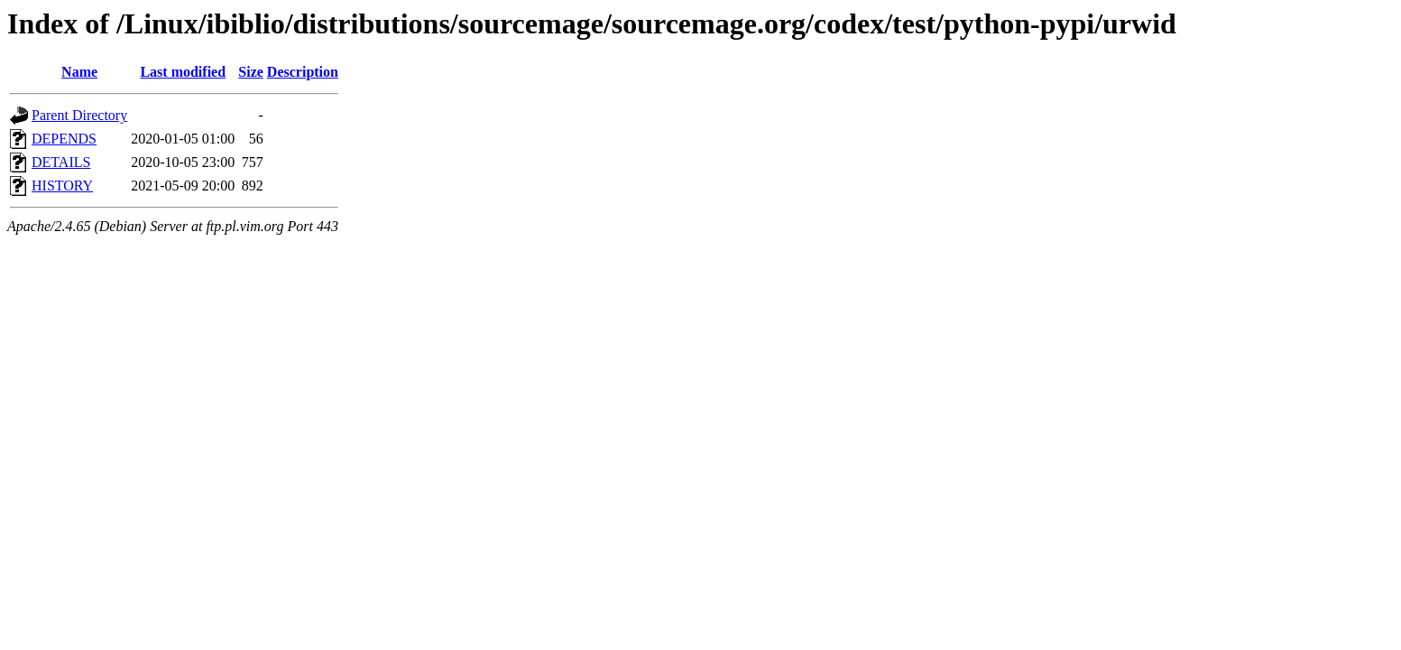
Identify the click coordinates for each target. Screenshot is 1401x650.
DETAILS (61, 162)
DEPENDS (64, 138)
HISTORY (62, 185)
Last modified (183, 71)
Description (302, 71)
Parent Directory (79, 115)
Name (79, 71)
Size (250, 71)
